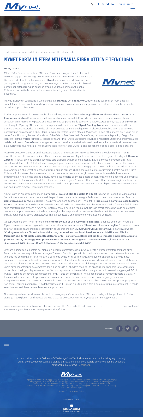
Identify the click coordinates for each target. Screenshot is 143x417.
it (124, 4)
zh (132, 4)
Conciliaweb (84, 365)
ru (128, 4)
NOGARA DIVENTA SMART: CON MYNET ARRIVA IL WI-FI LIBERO (41, 309)
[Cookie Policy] (78, 391)
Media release (11, 52)
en (120, 4)
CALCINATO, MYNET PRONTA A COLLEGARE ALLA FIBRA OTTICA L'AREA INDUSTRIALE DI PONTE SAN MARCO (59, 306)
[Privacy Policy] (65, 391)
